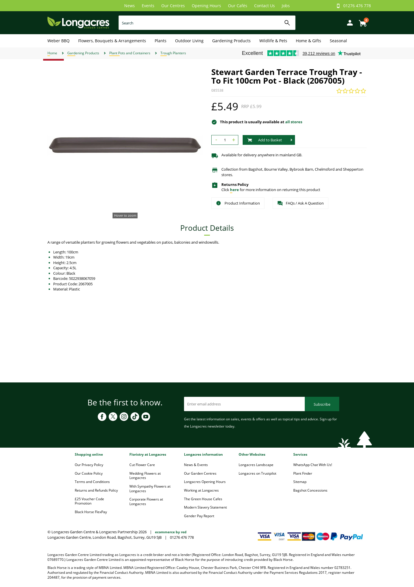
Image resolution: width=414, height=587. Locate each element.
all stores (293, 121)
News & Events (196, 464)
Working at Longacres (201, 490)
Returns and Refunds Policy (96, 490)
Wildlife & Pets (273, 40)
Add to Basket (264, 140)
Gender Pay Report (199, 515)
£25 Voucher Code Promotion (89, 501)
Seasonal (338, 40)
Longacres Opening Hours (205, 481)
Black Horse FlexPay (91, 511)
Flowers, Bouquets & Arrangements (112, 40)
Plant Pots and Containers (129, 53)
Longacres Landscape (256, 464)
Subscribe (322, 404)
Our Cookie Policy (89, 473)
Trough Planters (173, 53)
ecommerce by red (171, 532)
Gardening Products (231, 40)
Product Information (238, 203)
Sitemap (299, 481)
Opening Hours (206, 5)
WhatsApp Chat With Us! (312, 464)
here (234, 189)
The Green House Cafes (203, 498)
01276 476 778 (357, 5)
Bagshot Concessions (310, 490)
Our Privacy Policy (89, 464)
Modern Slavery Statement (205, 507)
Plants (160, 40)
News (129, 5)
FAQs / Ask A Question (300, 203)
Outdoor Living (189, 40)
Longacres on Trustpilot (257, 473)
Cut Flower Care (142, 464)
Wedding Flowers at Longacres (145, 475)
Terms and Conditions (92, 481)
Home (52, 53)
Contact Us (264, 5)
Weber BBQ (58, 40)
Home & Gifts (308, 40)
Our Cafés (237, 5)
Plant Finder (302, 473)
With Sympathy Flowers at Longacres (149, 488)
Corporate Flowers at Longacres (146, 501)
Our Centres (173, 5)
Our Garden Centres (200, 473)
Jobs (286, 5)
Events (148, 5)
